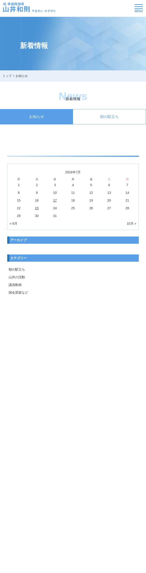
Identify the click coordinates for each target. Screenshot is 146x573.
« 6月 (13, 223)
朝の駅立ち (109, 117)
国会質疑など (18, 292)
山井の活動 (17, 277)
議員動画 (15, 285)
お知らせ (36, 117)
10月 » (131, 223)
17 (55, 200)
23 (37, 208)
